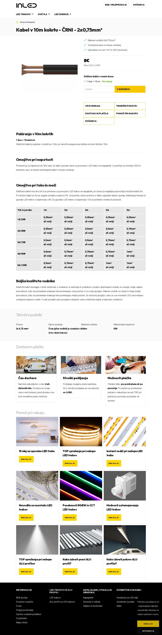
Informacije (148, 631)
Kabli (119, 606)
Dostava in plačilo (24, 602)
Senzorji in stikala (91, 602)
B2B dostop (22, 597)
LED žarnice (63, 14)
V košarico (123, 89)
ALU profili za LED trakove (62, 602)
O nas (19, 606)
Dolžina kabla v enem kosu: (99, 76)
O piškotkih (21, 618)
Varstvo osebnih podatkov (28, 614)
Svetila (44, 14)
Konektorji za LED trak (127, 597)
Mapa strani (21, 622)
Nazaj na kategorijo (25, 22)
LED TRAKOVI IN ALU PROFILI (61, 591)
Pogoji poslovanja (24, 610)
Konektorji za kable (126, 602)
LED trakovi (24, 14)
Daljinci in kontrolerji (92, 606)
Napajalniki (88, 597)
